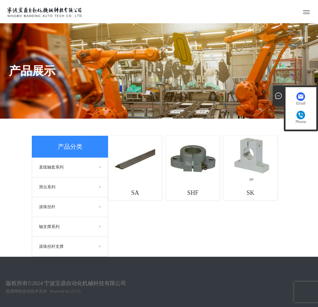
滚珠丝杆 (47, 206)
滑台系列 (47, 187)
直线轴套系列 (51, 167)
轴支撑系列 (49, 226)
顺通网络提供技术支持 (26, 291)
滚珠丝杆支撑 (51, 246)
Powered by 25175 (65, 291)
